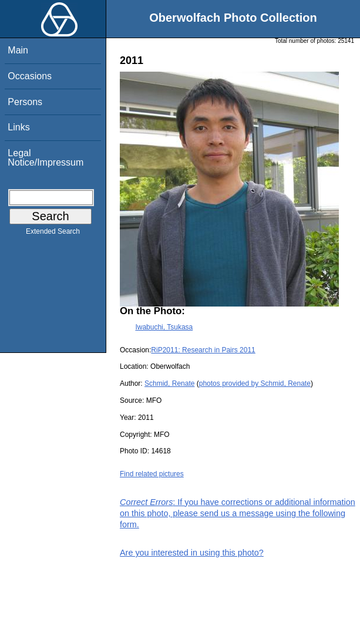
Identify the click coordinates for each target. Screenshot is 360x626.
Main (18, 50)
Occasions (30, 76)
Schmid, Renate (169, 383)
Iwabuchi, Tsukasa (164, 327)
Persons (25, 102)
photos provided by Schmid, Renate (255, 383)
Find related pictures (152, 474)
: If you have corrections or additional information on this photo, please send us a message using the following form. (237, 513)
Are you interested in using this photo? (192, 552)
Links (18, 127)
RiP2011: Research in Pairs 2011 (203, 350)
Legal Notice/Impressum (45, 157)
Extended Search (53, 233)
